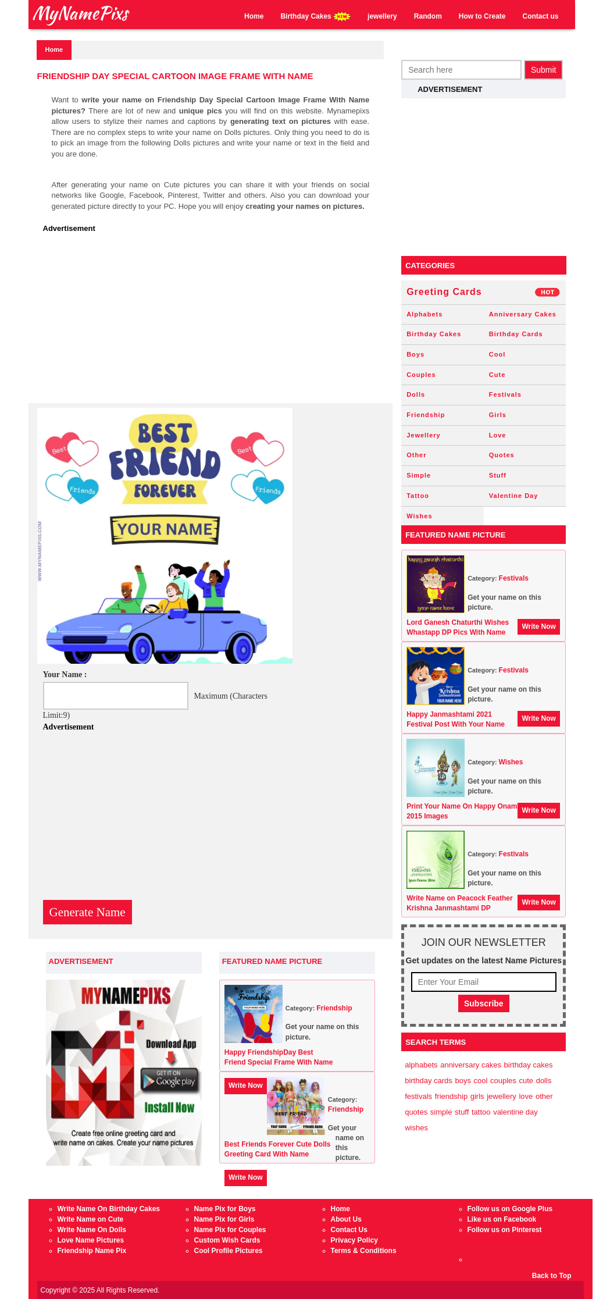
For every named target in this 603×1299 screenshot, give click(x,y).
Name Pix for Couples (230, 1230)
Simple (418, 475)
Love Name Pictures (91, 1240)
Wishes (419, 516)
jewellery (382, 16)
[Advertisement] (213, 321)
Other (416, 454)
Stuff (497, 475)
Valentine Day (513, 495)
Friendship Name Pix (92, 1251)
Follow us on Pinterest (505, 1230)
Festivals (505, 394)
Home (253, 16)
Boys (415, 354)
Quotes (502, 454)
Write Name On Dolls (92, 1230)
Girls (497, 414)
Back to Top (552, 1276)
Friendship (334, 1008)
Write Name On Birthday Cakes (109, 1209)
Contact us (540, 16)
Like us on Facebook (502, 1219)
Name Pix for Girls (224, 1219)
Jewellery (423, 435)
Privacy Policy (354, 1240)
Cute (497, 374)
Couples (421, 374)
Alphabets (424, 314)
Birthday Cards (516, 333)
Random (428, 16)
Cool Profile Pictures (228, 1251)
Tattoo (417, 495)
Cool (497, 354)
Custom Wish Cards (227, 1240)
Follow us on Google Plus (510, 1209)
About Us (346, 1219)
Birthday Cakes (315, 16)
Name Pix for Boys (225, 1209)
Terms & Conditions (364, 1251)
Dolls (415, 394)
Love (497, 435)
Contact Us (349, 1230)
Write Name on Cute (91, 1219)
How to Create (482, 16)
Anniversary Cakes (522, 314)
